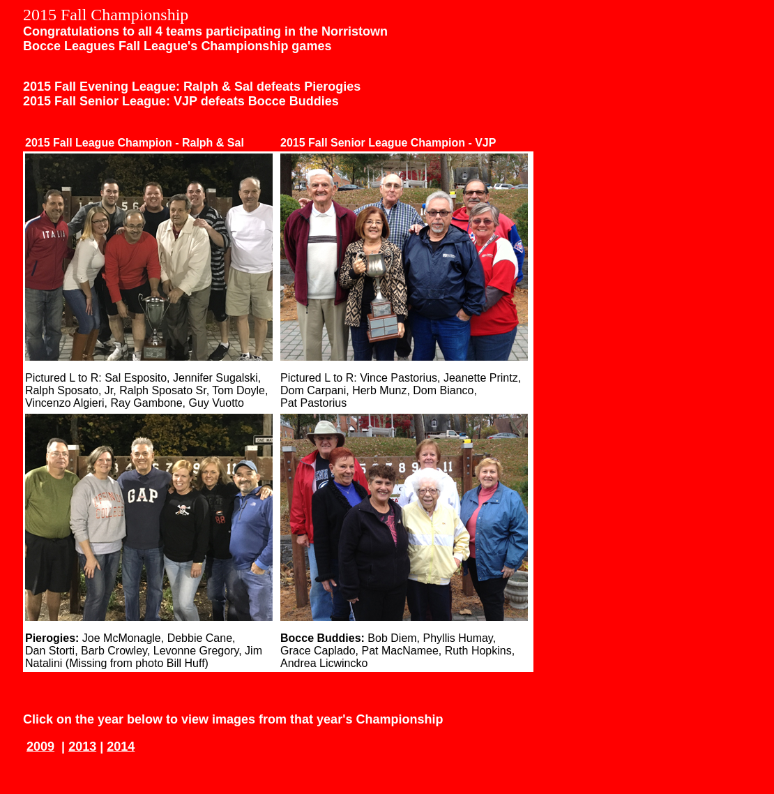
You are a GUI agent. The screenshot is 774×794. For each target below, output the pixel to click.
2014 (121, 747)
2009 (40, 747)
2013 (82, 747)
